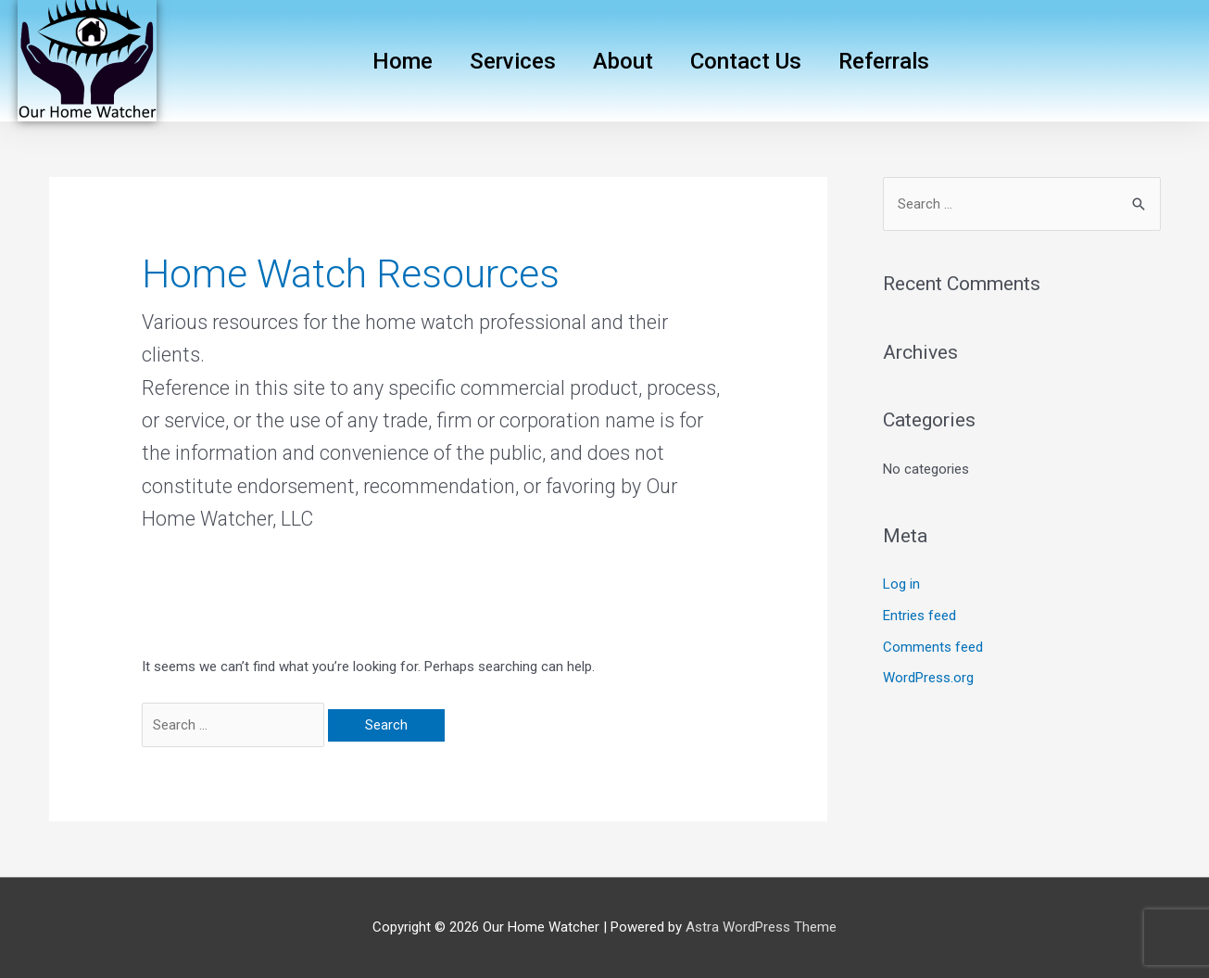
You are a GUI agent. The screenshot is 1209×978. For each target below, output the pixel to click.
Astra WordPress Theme (761, 927)
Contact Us (745, 61)
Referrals (883, 61)
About (623, 61)
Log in (901, 584)
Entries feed (919, 615)
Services (513, 61)
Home (402, 61)
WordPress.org (928, 677)
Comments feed (933, 647)
